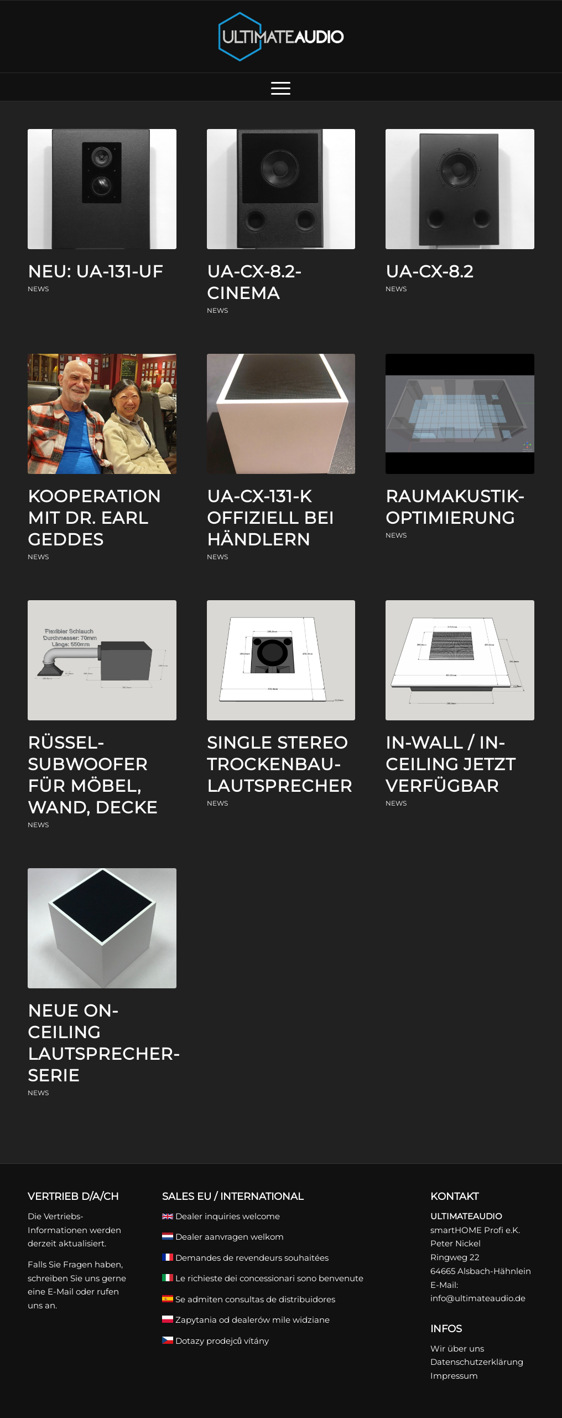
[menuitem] (280, 87)
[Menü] (280, 87)
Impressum (454, 1375)
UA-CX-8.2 (429, 271)
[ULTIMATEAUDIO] (281, 36)
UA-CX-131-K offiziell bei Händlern (270, 518)
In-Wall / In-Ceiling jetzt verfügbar (451, 764)
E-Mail (61, 1291)
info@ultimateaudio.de (477, 1298)
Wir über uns (457, 1348)
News (38, 289)
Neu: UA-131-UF (95, 271)
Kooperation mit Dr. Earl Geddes (94, 518)
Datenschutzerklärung (476, 1362)
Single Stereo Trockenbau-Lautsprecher (279, 764)
